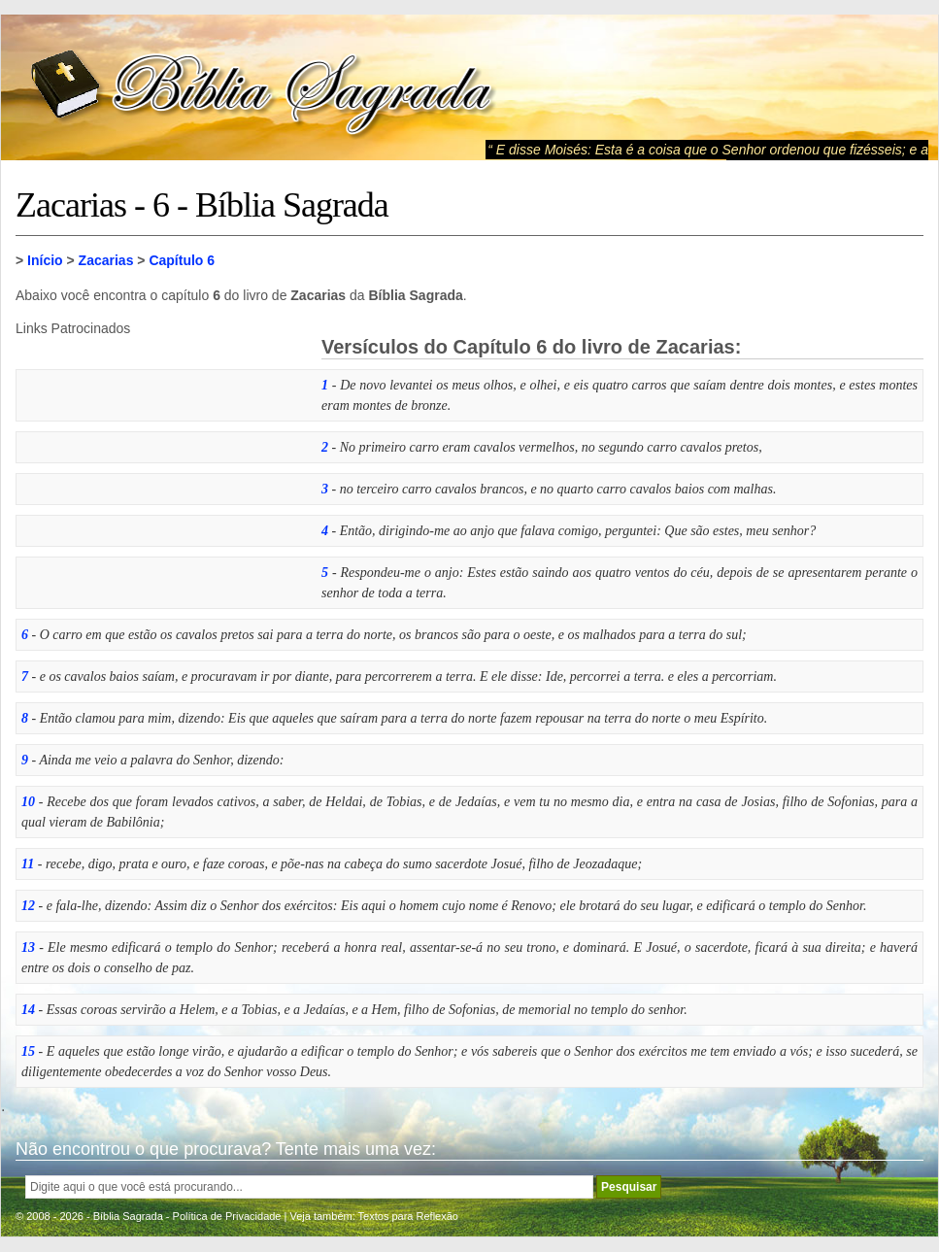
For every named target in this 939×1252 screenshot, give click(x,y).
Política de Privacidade (227, 1216)
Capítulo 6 (182, 260)
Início (45, 260)
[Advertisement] (161, 457)
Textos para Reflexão (408, 1216)
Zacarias (106, 260)
